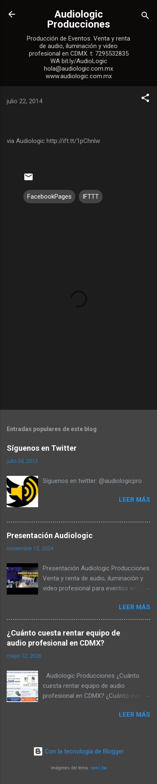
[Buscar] (145, 17)
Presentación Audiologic (50, 535)
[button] (145, 99)
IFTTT (90, 196)
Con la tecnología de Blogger (78, 751)
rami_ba (98, 768)
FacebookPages (49, 196)
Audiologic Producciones (78, 19)
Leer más (134, 499)
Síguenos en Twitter (42, 448)
